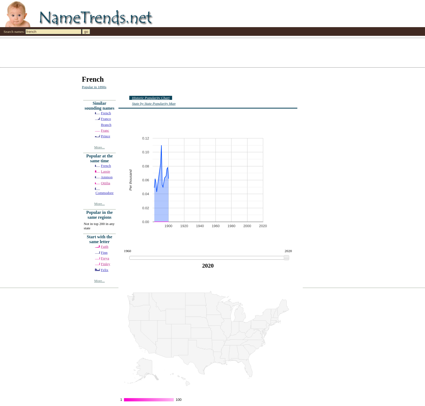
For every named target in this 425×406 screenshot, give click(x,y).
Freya (105, 258)
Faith (104, 247)
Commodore (104, 193)
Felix (104, 270)
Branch (106, 125)
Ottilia (105, 183)
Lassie (105, 171)
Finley (105, 264)
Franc (105, 130)
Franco (106, 119)
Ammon (107, 177)
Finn (104, 252)
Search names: (14, 32)
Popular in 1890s (94, 87)
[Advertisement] (162, 52)
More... (99, 147)
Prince (105, 136)
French (106, 113)
